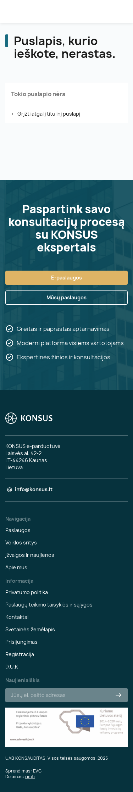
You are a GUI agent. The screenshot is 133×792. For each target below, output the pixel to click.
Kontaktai (16, 617)
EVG (37, 771)
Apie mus (16, 567)
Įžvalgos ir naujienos (29, 555)
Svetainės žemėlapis (30, 629)
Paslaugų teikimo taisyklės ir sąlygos (49, 604)
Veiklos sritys (21, 542)
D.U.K (11, 666)
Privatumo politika (26, 592)
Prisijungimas (21, 641)
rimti (30, 777)
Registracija (19, 654)
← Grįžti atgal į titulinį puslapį (45, 113)
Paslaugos (18, 530)
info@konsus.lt (33, 489)
